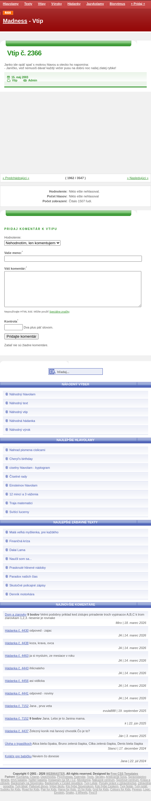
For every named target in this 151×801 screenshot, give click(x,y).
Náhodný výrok (19, 436)
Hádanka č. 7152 (17, 712)
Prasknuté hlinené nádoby (27, 574)
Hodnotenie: (12, 237)
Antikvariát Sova (116, 783)
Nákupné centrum (103, 786)
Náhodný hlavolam (22, 401)
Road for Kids (30, 796)
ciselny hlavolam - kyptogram (29, 474)
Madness (15, 21)
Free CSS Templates (124, 780)
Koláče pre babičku (18, 763)
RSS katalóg (19, 786)
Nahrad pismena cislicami (27, 456)
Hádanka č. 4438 (17, 650)
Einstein (59, 799)
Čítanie (34, 783)
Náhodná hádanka (22, 427)
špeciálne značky (59, 318)
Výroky (56, 3)
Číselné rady (18, 483)
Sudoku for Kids (10, 796)
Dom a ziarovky (16, 621)
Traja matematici (21, 510)
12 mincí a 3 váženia (23, 501)
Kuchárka (22, 783)
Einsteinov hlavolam (23, 492)
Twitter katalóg (37, 786)
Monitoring (83, 786)
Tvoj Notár (126, 793)
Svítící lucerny (19, 518)
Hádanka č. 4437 (17, 738)
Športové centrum (127, 786)
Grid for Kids (101, 796)
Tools (90, 783)
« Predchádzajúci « (16, 178)
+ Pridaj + (138, 3)
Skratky (99, 783)
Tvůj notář (140, 793)
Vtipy (42, 3)
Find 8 (93, 799)
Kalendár (79, 783)
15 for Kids (84, 796)
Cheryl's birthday (21, 465)
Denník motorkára (21, 601)
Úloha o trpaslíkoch (18, 750)
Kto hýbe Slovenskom (80, 793)
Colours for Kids (120, 796)
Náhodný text (18, 410)
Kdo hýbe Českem (106, 793)
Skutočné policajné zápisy (27, 592)
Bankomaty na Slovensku (27, 790)
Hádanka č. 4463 (17, 662)
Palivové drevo (38, 793)
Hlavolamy (11, 3)
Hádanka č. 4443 (17, 675)
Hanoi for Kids (67, 796)
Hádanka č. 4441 (17, 700)
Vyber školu (56, 793)
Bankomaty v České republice (63, 790)
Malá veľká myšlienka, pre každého (34, 539)
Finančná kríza (19, 548)
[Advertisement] (75, 133)
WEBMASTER (55, 780)
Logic (146, 796)
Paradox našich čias (23, 583)
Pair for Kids (48, 796)
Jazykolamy (95, 3)
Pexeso (137, 796)
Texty (28, 3)
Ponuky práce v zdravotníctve (117, 790)
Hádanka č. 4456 (17, 687)
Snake (70, 799)
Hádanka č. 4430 (17, 637)
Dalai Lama (17, 556)
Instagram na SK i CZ (62, 786)
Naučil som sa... (20, 565)
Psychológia (65, 783)
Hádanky (74, 3)
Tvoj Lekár (90, 790)
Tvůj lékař (21, 793)
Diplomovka (48, 783)
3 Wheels (82, 799)
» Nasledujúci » (137, 178)
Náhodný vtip (18, 418)
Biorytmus (117, 3)
